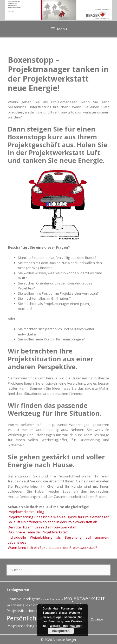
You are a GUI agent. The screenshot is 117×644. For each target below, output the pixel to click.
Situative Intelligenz (23, 598)
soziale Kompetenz (52, 599)
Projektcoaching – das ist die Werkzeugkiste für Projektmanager (58, 517)
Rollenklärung (15, 605)
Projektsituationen (22, 610)
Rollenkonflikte (34, 605)
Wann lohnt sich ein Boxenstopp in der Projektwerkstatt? (52, 547)
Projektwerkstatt (84, 598)
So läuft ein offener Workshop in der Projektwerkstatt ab (52, 522)
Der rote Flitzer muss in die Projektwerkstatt (42, 527)
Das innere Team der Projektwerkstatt (38, 532)
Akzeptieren (60, 631)
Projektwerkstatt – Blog (26, 511)
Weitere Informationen (66, 625)
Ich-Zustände (95, 619)
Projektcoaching (20, 625)
